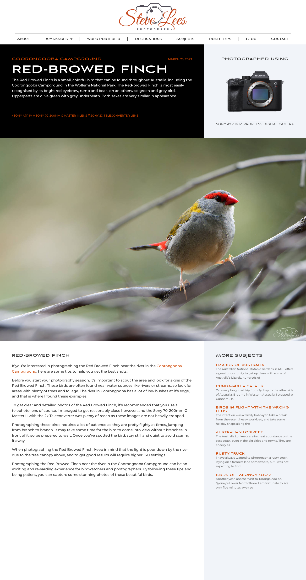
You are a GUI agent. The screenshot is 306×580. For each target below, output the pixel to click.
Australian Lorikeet (239, 432)
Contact (280, 39)
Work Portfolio (103, 39)
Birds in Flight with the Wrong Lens (252, 409)
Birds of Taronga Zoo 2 (243, 475)
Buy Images (58, 39)
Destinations (148, 39)
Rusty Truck (230, 454)
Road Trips (220, 39)
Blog (251, 39)
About (23, 39)
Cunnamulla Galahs (239, 386)
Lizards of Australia (240, 365)
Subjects (185, 39)
